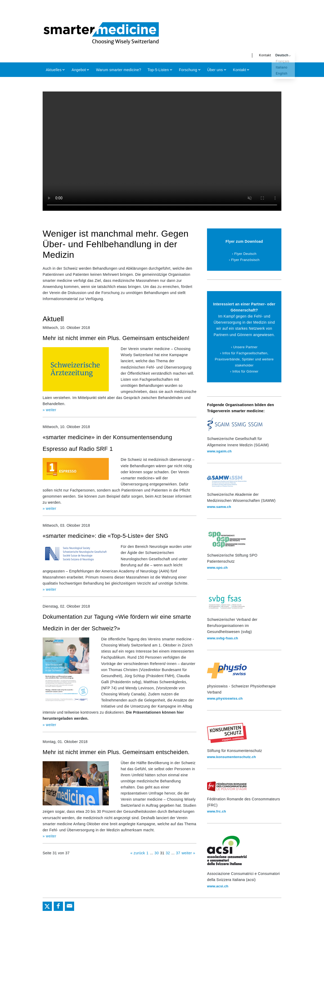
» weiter (49, 421)
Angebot (79, 70)
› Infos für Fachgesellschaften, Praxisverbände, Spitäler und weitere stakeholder (244, 359)
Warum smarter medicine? (118, 70)
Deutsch (270, 55)
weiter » (188, 874)
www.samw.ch (220, 506)
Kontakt (254, 55)
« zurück (137, 874)
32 (168, 874)
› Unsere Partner (244, 347)
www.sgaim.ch (220, 451)
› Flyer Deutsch (244, 253)
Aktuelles (54, 70)
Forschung (188, 70)
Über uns (215, 70)
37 (178, 874)
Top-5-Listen (158, 70)
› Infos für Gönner (244, 371)
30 (157, 874)
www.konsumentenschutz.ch (233, 757)
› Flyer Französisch (244, 260)
